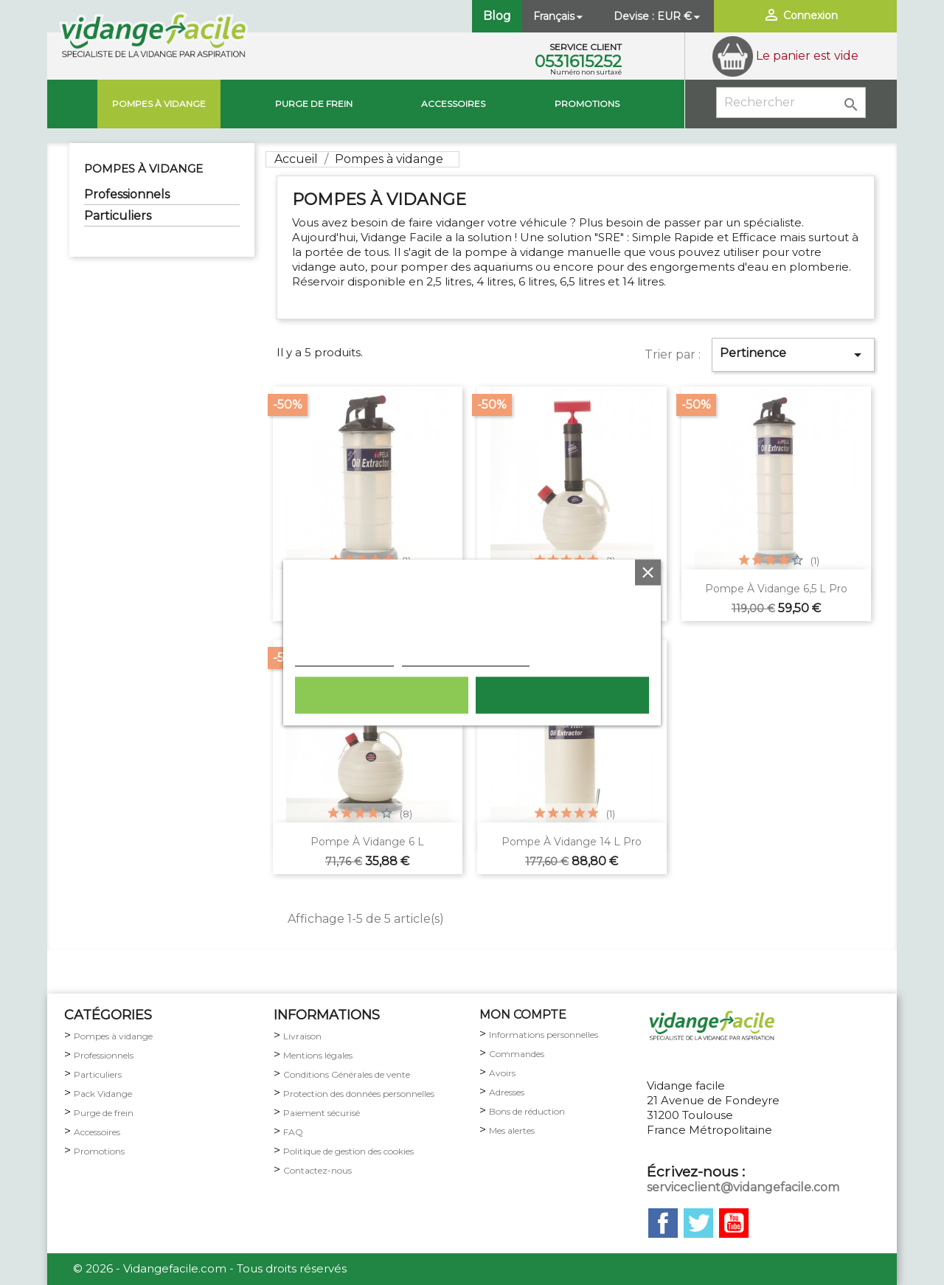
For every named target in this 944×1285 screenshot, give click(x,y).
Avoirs (502, 1072)
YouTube (734, 1223)
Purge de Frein (314, 103)
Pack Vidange (103, 1093)
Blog (497, 16)
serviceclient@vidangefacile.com (743, 1187)
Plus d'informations (344, 658)
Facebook (663, 1223)
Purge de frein (103, 1112)
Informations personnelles (543, 1034)
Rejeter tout (382, 695)
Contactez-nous (317, 1170)
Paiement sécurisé (321, 1112)
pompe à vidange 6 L (367, 841)
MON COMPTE (522, 1015)
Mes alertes (512, 1130)
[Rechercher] (790, 102)
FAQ (293, 1131)
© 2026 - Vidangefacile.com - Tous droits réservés (210, 1268)
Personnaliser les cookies (466, 658)
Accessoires (453, 103)
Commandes (516, 1053)
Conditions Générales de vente (346, 1074)
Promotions (587, 103)
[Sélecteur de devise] (680, 16)
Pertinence (793, 355)
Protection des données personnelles (358, 1093)
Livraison (302, 1036)
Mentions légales (318, 1055)
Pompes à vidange (159, 103)
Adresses (506, 1092)
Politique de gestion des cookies (348, 1151)
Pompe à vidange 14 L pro (572, 841)
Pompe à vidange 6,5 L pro (776, 588)
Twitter (698, 1223)
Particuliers (117, 216)
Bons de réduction (527, 1111)
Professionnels (127, 194)
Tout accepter (562, 695)
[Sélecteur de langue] (559, 16)
